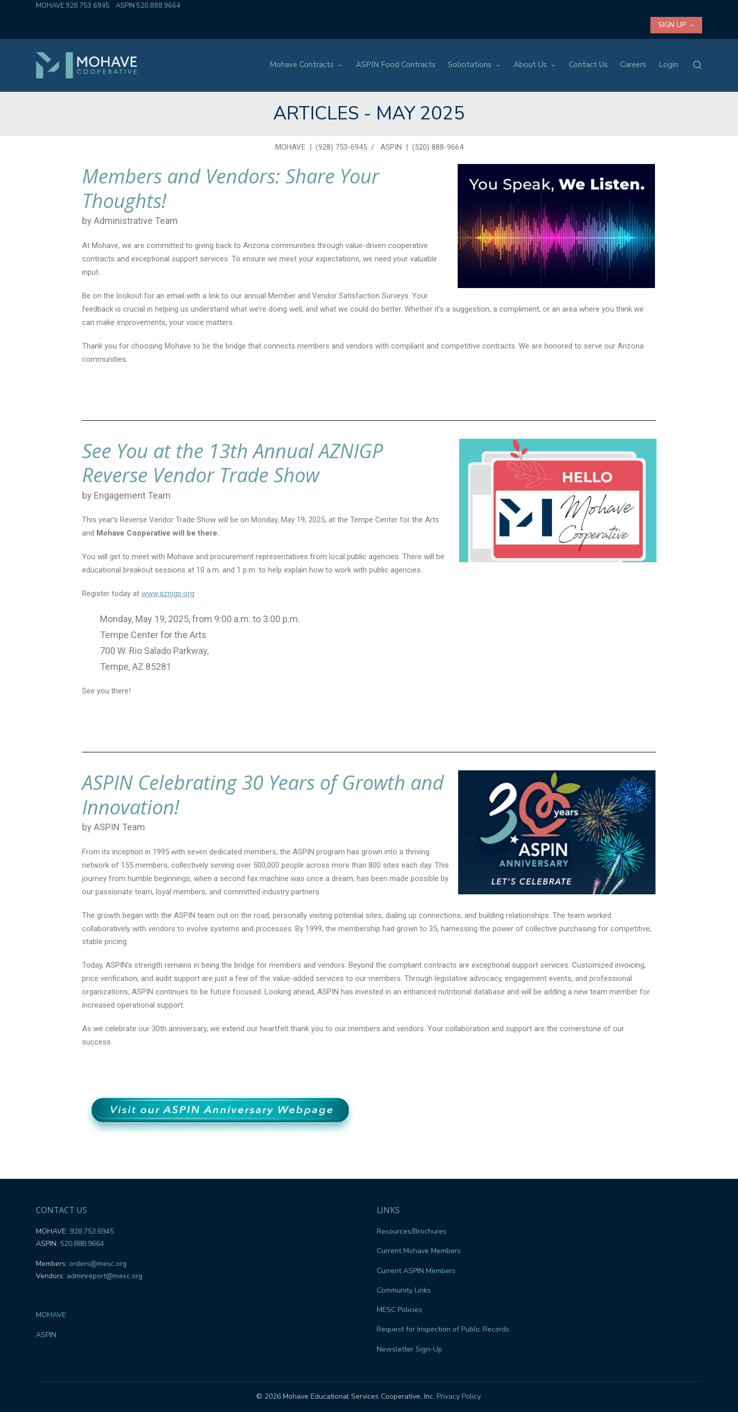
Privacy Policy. (459, 1396)
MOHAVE (290, 147)
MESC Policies (399, 1310)
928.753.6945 (88, 5)
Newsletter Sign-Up (409, 1349)
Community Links (404, 1290)
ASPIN (391, 147)
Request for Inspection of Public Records (443, 1329)
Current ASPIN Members (416, 1271)
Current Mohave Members (419, 1251)
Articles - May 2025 (369, 113)
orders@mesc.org (98, 1263)
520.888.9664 (158, 5)
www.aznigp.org (167, 593)
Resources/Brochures (411, 1231)
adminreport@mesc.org (104, 1276)
